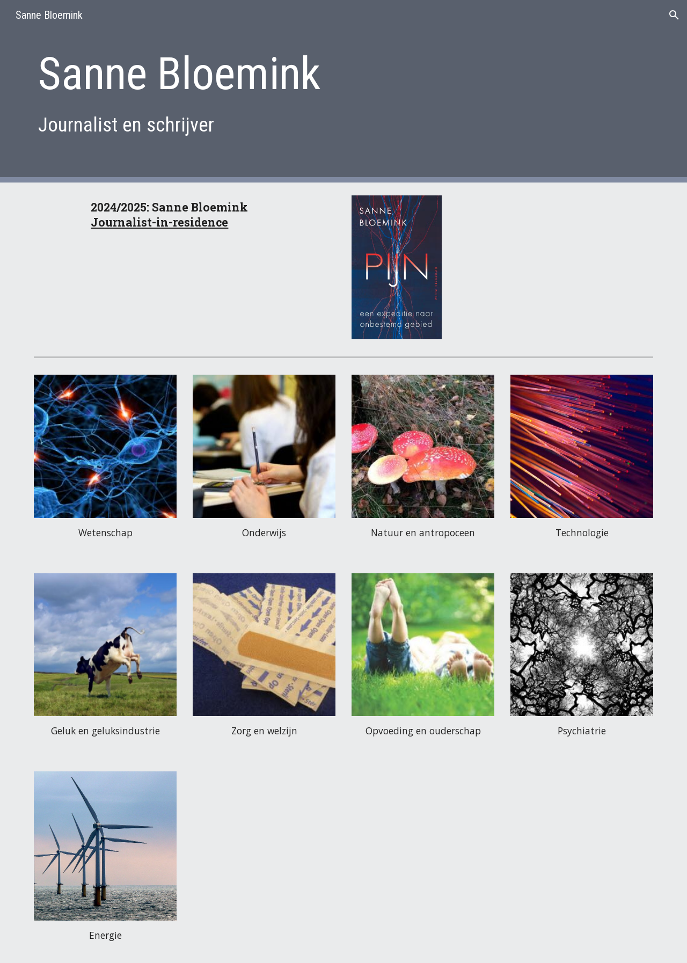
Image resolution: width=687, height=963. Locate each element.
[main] (290, 91)
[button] (674, 15)
